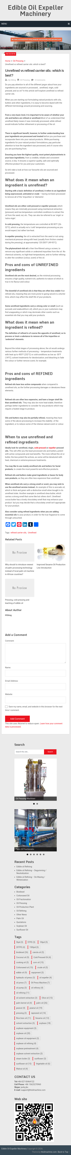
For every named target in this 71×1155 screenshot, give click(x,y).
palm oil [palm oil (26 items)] (41, 1003)
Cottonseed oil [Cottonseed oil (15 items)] (24, 967)
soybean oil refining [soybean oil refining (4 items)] (26, 1043)
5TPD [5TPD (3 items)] (31, 942)
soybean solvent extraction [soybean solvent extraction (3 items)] (29, 1053)
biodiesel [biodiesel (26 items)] (22, 952)
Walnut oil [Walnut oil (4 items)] (22, 1069)
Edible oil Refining (24, 866)
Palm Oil (20, 918)
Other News (22, 914)
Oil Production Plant (25, 907)
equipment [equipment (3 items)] (37, 972)
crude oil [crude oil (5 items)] (42, 967)
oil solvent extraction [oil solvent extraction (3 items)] (26, 998)
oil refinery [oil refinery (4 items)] (37, 988)
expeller (52, 448)
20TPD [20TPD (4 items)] (20, 947)
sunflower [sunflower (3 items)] (40, 1059)
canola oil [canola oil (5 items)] (38, 952)
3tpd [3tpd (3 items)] (19, 942)
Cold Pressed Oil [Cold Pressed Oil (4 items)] (42, 957)
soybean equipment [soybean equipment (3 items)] (26, 1028)
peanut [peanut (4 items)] (20, 1008)
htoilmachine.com (49, 1152)
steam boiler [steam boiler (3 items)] (23, 1059)
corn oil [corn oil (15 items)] (38, 962)
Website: (9, 694)
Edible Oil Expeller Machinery (35, 10)
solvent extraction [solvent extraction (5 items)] (25, 1023)
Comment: (9, 641)
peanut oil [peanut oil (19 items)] (36, 1008)
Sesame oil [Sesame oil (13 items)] (42, 1018)
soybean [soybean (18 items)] (45, 1023)
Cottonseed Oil (23, 895)
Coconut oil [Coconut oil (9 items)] (22, 957)
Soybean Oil (22, 926)
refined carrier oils (18, 532)
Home (7, 61)
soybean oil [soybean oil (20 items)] (23, 1033)
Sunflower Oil (22, 930)
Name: (8, 667)
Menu (4, 24)
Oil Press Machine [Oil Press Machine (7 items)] (40, 983)
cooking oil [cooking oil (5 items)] (22, 962)
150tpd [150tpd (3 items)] (34, 947)
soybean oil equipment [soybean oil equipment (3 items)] (27, 1038)
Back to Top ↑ (64, 1152)
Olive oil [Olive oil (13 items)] (47, 998)
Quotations (21, 922)
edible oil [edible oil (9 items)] (21, 972)
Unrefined (32, 532)
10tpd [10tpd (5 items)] (44, 942)
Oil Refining (21, 911)
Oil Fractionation (24, 899)
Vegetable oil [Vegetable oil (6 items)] (43, 1064)
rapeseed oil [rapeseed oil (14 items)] (38, 1013)
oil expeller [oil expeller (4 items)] (45, 977)
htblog (13, 80)
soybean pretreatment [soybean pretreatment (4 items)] (27, 1048)
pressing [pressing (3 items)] (21, 1013)
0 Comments (40, 80)
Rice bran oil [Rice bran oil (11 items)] (23, 1018)
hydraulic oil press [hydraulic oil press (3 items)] (25, 977)
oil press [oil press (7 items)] (21, 983)
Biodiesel (21, 892)
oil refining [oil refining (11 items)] (23, 993)
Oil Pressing (18, 61)
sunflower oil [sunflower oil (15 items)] (23, 1064)
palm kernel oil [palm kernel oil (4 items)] (24, 1003)
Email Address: (11, 681)
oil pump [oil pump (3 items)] (21, 988)
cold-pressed (40, 448)
